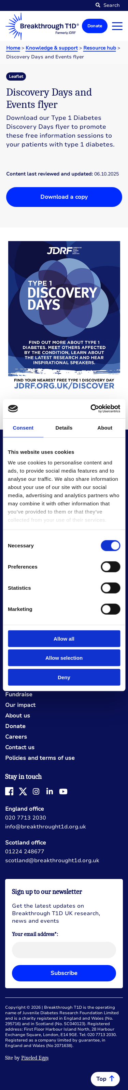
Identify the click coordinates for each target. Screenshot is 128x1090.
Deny (64, 677)
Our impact (20, 705)
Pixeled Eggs (34, 1058)
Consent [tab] (23, 427)
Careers (16, 737)
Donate (94, 26)
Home (13, 48)
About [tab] (104, 427)
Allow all (64, 638)
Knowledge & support (52, 48)
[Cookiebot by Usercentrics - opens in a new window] (91, 408)
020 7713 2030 (25, 818)
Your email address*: (35, 934)
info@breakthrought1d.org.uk (45, 826)
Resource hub (99, 48)
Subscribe (64, 973)
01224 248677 (24, 851)
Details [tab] (64, 427)
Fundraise (18, 694)
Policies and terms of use (40, 758)
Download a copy (64, 197)
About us (17, 716)
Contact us (19, 747)
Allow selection (64, 658)
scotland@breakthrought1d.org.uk (52, 860)
